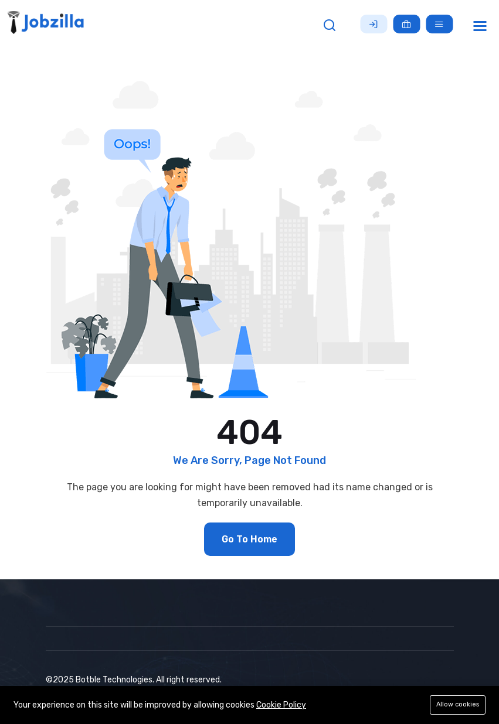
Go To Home (249, 539)
